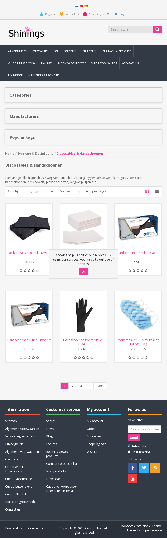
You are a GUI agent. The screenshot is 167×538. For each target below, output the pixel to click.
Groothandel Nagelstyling (14, 469)
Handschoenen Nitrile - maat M (29, 340)
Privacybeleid (14, 444)
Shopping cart (96, 444)
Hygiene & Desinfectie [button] (71, 63)
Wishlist (92, 451)
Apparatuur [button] (130, 63)
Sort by (13, 191)
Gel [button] (56, 51)
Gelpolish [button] (70, 51)
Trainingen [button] (15, 75)
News (50, 429)
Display (65, 191)
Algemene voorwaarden (22, 451)
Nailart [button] (46, 63)
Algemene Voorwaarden (22, 429)
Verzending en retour (20, 436)
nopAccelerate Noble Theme (141, 526)
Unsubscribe (141, 452)
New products (56, 471)
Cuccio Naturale (16, 494)
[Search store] (131, 29)
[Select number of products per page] (82, 191)
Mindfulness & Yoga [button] (22, 63)
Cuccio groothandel (19, 479)
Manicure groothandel (20, 502)
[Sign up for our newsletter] (144, 429)
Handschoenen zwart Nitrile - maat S (83, 342)
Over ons (11, 459)
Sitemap (11, 421)
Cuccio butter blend (18, 486)
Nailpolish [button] (90, 51)
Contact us (12, 509)
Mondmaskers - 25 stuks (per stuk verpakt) (138, 342)
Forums (51, 444)
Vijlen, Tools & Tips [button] (104, 63)
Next (100, 386)
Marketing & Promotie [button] (43, 75)
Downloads (54, 479)
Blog (49, 436)
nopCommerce (33, 528)
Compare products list (61, 463)
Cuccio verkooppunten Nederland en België (62, 488)
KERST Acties (40, 51)
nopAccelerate (152, 530)
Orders (91, 429)
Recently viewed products (57, 453)
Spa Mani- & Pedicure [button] (117, 51)
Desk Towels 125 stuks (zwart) (29, 253)
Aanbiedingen (17, 51)
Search (51, 421)
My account (95, 421)
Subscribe (139, 446)
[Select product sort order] (38, 191)
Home (9, 153)
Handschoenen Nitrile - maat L (137, 253)
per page (99, 191)
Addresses (94, 436)
